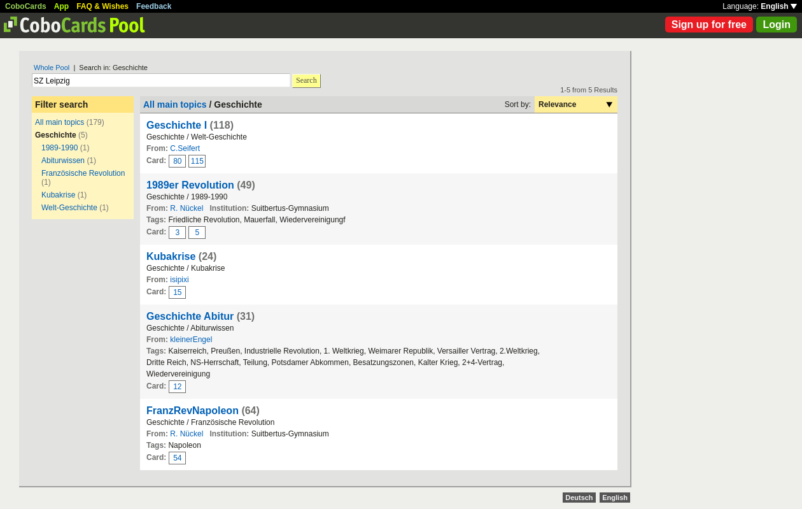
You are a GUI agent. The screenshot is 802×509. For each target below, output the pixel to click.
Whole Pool (51, 67)
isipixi (179, 279)
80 (177, 161)
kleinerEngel (191, 339)
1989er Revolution (190, 185)
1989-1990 (59, 147)
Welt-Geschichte (69, 207)
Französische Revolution (83, 173)
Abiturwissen (63, 160)
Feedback (153, 6)
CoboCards (25, 6)
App (61, 6)
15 (177, 292)
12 (177, 386)
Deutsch (579, 497)
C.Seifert (185, 148)
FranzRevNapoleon (192, 410)
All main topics (59, 122)
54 (177, 458)
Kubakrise (59, 194)
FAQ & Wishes (102, 6)
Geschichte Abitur (190, 316)
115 (197, 161)
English (779, 6)
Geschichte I (176, 125)
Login (777, 24)
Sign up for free (709, 24)
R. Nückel (186, 208)
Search (306, 80)
